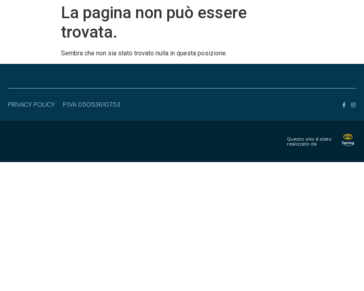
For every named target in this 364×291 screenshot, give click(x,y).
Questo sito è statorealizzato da (309, 141)
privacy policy (31, 104)
